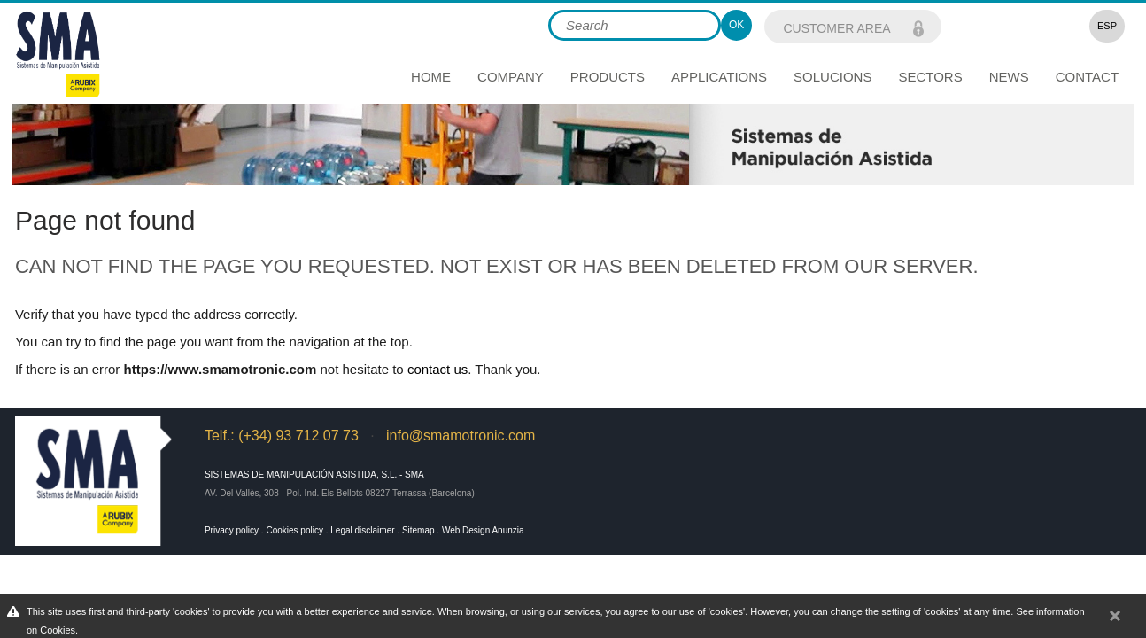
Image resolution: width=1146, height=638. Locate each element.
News (1009, 76)
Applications (719, 76)
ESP (1107, 25)
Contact (1087, 76)
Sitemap (418, 530)
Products (607, 76)
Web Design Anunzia (483, 530)
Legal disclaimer (362, 530)
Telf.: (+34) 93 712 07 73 (282, 435)
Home (431, 76)
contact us (437, 369)
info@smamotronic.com (460, 435)
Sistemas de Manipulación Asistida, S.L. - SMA (314, 474)
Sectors (930, 76)
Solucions (832, 76)
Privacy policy (232, 530)
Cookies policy (294, 530)
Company (510, 76)
